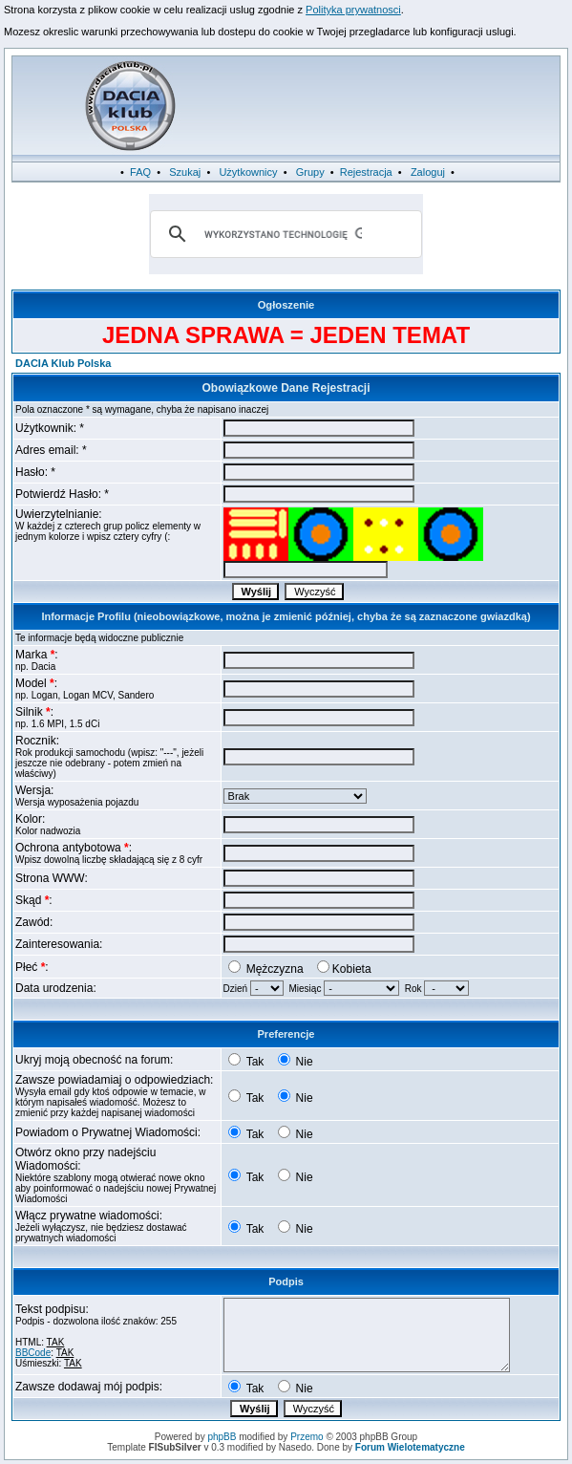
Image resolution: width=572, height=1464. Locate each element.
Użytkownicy (248, 172)
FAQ (140, 172)
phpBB (221, 1437)
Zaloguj (428, 172)
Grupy (310, 172)
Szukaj (185, 172)
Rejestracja (366, 172)
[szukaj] (283, 234)
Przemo (306, 1437)
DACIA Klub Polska (63, 363)
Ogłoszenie (286, 305)
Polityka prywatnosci (353, 9)
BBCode (33, 1352)
